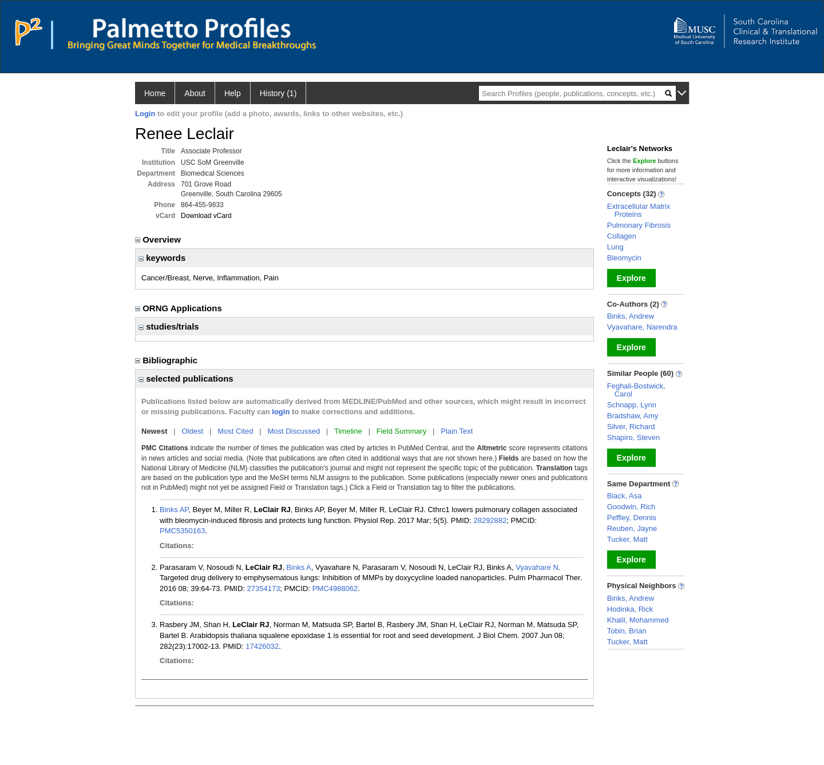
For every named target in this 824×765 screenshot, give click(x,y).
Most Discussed (293, 431)
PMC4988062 (335, 588)
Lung (615, 247)
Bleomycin (624, 257)
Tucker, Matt (627, 539)
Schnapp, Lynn (631, 405)
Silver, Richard (631, 426)
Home (154, 93)
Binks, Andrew (630, 316)
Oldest (193, 431)
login (281, 411)
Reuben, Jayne (632, 528)
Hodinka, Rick (630, 609)
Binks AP (174, 509)
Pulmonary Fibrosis (639, 225)
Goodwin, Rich (631, 506)
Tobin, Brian (627, 631)
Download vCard (206, 216)
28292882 (489, 520)
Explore (631, 278)
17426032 (262, 646)
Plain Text (457, 431)
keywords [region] (161, 258)
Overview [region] (159, 239)
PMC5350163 (182, 530)
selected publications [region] (185, 378)
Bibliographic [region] (167, 360)
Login (145, 113)
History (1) (278, 93)
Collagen (621, 236)
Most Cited (235, 431)
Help (232, 93)
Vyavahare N (537, 567)
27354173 (263, 588)
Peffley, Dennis (631, 517)
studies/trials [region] (168, 326)
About (194, 93)
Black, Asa (624, 495)
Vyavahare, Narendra (642, 327)
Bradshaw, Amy (633, 415)
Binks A (298, 567)
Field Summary (401, 431)
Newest (154, 431)
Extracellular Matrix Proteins (639, 210)
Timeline (348, 431)
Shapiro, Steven (633, 437)
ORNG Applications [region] (179, 308)
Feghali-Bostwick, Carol (636, 390)
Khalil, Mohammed (638, 620)
